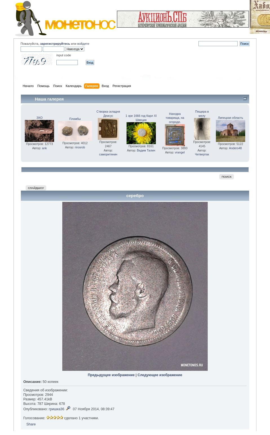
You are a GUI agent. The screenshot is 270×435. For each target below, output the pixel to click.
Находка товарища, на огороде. (174, 118)
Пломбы (75, 119)
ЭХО (39, 117)
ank (44, 148)
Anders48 (235, 148)
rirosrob (80, 147)
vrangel (180, 152)
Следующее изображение (160, 375)
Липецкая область (230, 117)
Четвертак (202, 154)
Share (31, 424)
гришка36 (56, 409)
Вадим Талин (146, 150)
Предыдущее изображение (111, 375)
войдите (83, 43)
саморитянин (108, 154)
